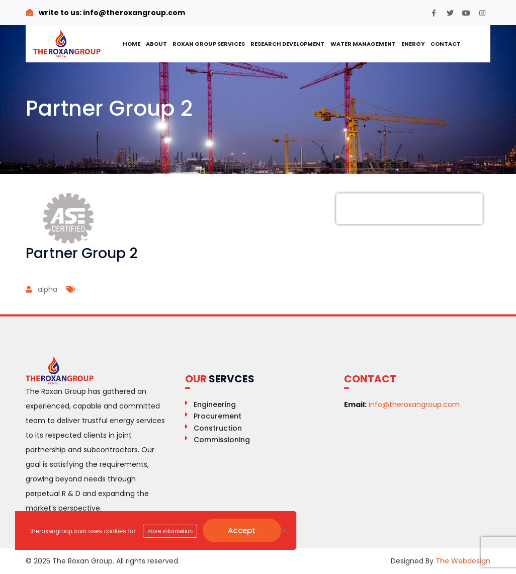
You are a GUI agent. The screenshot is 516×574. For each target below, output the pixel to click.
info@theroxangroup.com (133, 13)
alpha (47, 289)
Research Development (287, 44)
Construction (218, 428)
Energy (413, 44)
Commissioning (222, 440)
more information (170, 531)
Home (131, 44)
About (156, 44)
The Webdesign (463, 561)
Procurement (217, 416)
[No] (284, 531)
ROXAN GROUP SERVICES (209, 44)
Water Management (363, 44)
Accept (242, 530)
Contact (446, 44)
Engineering (215, 404)
